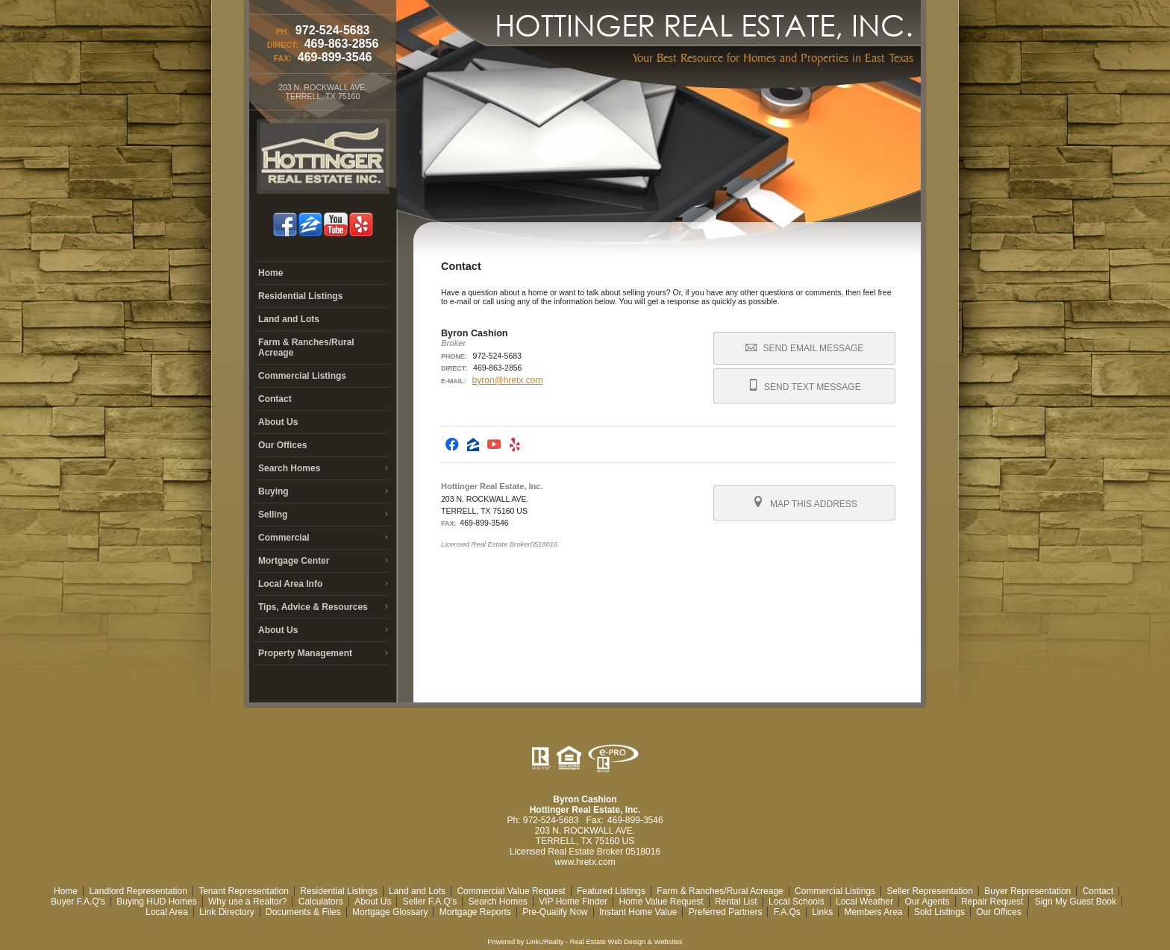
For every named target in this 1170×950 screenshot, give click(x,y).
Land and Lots (288, 319)
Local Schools (797, 901)
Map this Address (804, 502)
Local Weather (864, 901)
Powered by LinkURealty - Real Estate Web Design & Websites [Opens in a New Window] (584, 942)
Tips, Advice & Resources (313, 607)
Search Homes (289, 468)
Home (270, 273)
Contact (275, 399)
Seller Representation (929, 891)
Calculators (320, 901)
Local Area (167, 912)
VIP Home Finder (573, 901)
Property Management (305, 653)
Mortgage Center (293, 561)
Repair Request (992, 901)
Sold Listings (939, 912)
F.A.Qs (787, 912)
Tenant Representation (243, 891)
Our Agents (927, 901)
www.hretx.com (584, 862)
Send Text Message (804, 385)
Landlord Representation (138, 891)
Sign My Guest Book (1075, 901)
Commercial (284, 537)
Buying (273, 491)
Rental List (736, 901)
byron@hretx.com (507, 380)
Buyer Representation (1027, 891)
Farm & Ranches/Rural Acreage (306, 347)
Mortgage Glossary (390, 912)
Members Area (874, 912)
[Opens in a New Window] (452, 444)
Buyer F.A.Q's (78, 901)
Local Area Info (290, 584)
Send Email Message (804, 348)
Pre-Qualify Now (554, 912)
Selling (272, 514)
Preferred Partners (726, 912)
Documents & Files (303, 912)
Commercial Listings (302, 376)
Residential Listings (300, 296)
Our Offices (282, 445)
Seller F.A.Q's (430, 901)
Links (822, 912)
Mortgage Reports (475, 912)
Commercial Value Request (511, 891)
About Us (278, 422)
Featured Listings (611, 891)
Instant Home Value (638, 912)
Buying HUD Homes (156, 901)
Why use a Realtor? (247, 901)
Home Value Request (661, 901)
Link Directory (226, 912)
